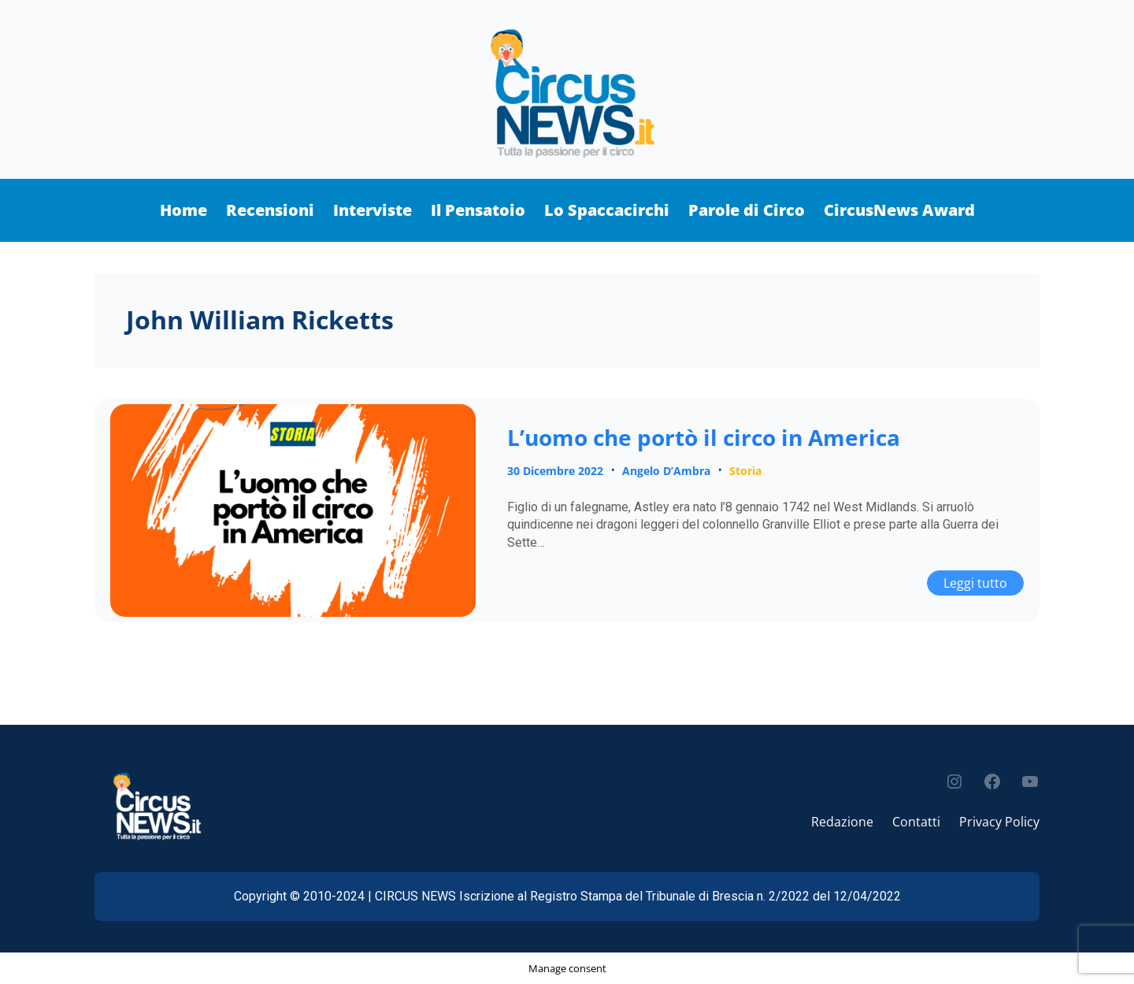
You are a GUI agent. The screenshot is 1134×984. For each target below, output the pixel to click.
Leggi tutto (983, 581)
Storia (745, 470)
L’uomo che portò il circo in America (703, 438)
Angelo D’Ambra (666, 470)
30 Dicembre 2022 (555, 470)
